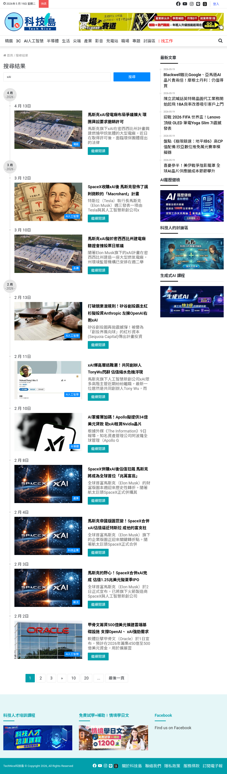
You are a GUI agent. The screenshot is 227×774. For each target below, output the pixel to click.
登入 (216, 4)
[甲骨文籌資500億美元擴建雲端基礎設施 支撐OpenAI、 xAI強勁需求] (48, 640)
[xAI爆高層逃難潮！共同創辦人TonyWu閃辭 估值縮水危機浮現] (48, 380)
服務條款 (192, 766)
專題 (136, 41)
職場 (125, 41)
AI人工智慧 (34, 41)
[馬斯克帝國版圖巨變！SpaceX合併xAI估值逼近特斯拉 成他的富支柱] (48, 536)
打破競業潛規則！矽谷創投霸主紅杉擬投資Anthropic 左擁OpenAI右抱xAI (118, 313)
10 (73, 678)
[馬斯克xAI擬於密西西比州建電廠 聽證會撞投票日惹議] (48, 254)
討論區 (149, 41)
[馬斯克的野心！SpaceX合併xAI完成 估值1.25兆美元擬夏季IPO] (48, 588)
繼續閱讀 (98, 151)
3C (18, 41)
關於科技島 (132, 766)
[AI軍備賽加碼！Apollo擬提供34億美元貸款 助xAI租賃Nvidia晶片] (48, 432)
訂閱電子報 (213, 766)
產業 (88, 41)
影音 (99, 41)
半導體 (53, 41)
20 (86, 678)
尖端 (77, 41)
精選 (9, 41)
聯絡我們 (153, 766)
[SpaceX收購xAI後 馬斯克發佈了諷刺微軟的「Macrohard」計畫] (48, 202)
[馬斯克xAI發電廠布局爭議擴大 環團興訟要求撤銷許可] (48, 130)
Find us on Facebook (173, 727)
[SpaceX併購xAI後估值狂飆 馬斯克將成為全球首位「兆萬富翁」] (48, 484)
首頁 (8, 55)
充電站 (112, 41)
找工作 (166, 41)
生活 (66, 41)
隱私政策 (172, 766)
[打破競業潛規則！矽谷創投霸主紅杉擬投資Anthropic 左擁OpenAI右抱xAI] (48, 321)
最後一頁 (117, 678)
